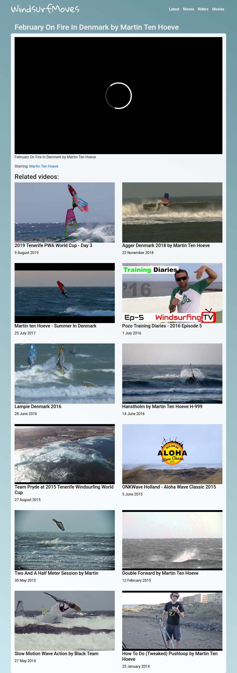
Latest (174, 9)
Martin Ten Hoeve (43, 166)
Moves (188, 9)
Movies (218, 9)
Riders (203, 9)
